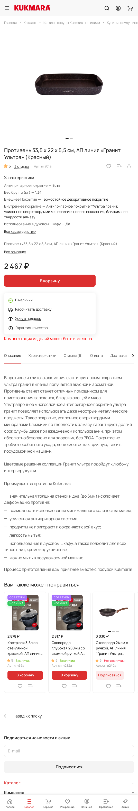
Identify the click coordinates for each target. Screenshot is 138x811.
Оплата (96, 355)
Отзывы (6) (73, 355)
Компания (14, 792)
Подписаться (69, 767)
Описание (12, 355)
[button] (67, 138)
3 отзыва (21, 166)
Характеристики (42, 355)
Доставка (118, 355)
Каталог (12, 783)
